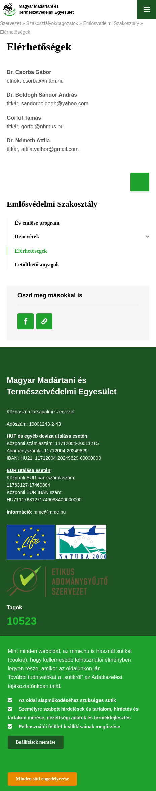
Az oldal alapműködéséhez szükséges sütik (67, 700)
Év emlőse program (37, 223)
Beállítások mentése (35, 742)
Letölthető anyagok (37, 264)
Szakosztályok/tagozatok (52, 23)
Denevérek (27, 236)
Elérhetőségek (15, 32)
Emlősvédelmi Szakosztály (111, 23)
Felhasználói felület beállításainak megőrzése (69, 726)
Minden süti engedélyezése (42, 778)
